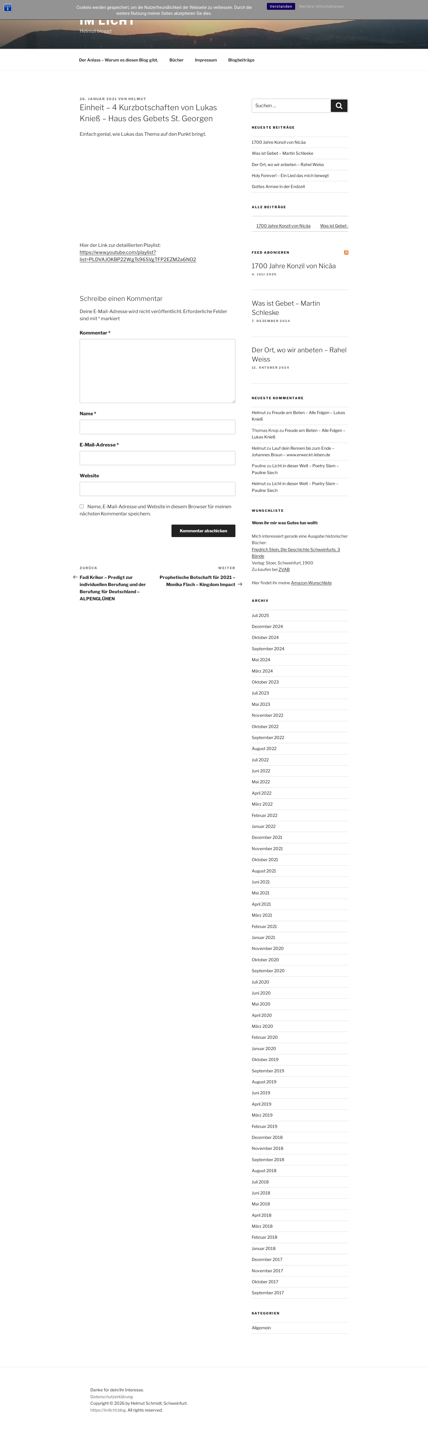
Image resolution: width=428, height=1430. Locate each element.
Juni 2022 (261, 770)
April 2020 (262, 1015)
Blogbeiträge (241, 59)
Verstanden (281, 6)
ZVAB (284, 569)
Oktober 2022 (265, 726)
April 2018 (261, 1215)
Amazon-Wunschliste (311, 582)
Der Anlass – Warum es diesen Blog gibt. (118, 59)
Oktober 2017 (265, 1281)
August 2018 (264, 1170)
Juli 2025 (260, 615)
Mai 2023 (261, 704)
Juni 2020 (261, 992)
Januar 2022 (264, 826)
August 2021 (264, 870)
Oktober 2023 (265, 681)
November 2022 (267, 715)
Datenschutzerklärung (111, 1396)
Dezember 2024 (267, 626)
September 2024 (268, 648)
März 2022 (262, 803)
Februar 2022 (264, 815)
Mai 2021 (261, 892)
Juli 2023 (260, 692)
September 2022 (268, 737)
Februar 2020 (265, 1037)
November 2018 (267, 1148)
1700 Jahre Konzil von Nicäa (279, 142)
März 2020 (262, 1026)
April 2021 (261, 904)
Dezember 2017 (267, 1259)
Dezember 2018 (267, 1137)
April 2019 (261, 1104)
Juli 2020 (260, 981)
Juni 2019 (261, 1092)
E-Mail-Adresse (99, 445)
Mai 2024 (261, 659)
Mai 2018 (261, 1203)
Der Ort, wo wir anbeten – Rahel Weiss (288, 164)
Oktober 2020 (265, 959)
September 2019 (268, 1070)
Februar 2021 (264, 926)
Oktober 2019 (265, 1059)
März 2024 (262, 670)
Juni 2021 (261, 881)
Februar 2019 (264, 1126)
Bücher (176, 59)
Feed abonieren (270, 252)
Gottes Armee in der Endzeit (278, 186)
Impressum (206, 59)
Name (88, 413)
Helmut (137, 99)
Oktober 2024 (265, 637)
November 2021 (267, 848)
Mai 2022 (261, 781)
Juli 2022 (260, 759)
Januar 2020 (264, 1048)
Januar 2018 (264, 1248)
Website (89, 476)
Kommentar (95, 333)
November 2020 (268, 948)
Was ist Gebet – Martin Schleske (282, 153)
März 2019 (262, 1115)
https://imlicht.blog (108, 1409)
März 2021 (262, 915)
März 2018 (262, 1226)
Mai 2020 (261, 1003)
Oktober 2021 (265, 859)
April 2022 (261, 793)
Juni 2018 (261, 1192)
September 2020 (268, 970)
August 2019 (264, 1081)
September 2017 (268, 1292)
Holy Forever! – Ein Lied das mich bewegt (290, 175)
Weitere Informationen (321, 6)
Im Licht (108, 20)
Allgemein (261, 1327)
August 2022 (264, 748)
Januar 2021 (263, 937)
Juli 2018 (260, 1181)
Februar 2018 (264, 1237)
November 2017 (267, 1270)
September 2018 (268, 1159)
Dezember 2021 (267, 837)
